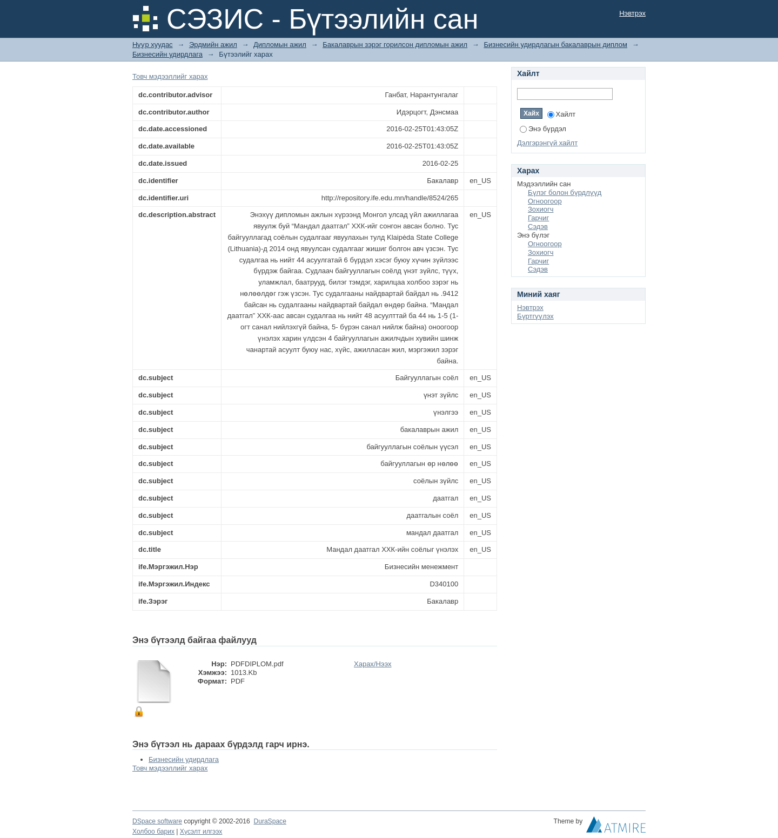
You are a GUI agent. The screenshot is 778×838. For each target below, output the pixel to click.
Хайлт (561, 114)
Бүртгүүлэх (535, 316)
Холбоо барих (153, 831)
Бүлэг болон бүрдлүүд (564, 192)
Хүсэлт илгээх (201, 831)
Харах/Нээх (373, 664)
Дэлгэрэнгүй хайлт (547, 143)
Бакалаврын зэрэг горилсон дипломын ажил (395, 44)
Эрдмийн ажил (213, 44)
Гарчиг (538, 218)
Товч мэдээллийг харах (169, 76)
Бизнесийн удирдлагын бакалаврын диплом (555, 44)
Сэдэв (538, 226)
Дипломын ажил (279, 44)
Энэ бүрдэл (543, 129)
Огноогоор (545, 201)
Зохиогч (540, 209)
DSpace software (157, 821)
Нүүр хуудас (152, 44)
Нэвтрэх (632, 13)
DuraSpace (269, 821)
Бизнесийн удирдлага (167, 54)
